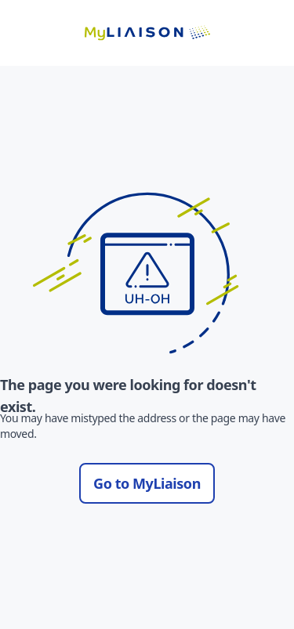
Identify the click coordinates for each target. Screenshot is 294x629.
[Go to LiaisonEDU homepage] (147, 33)
